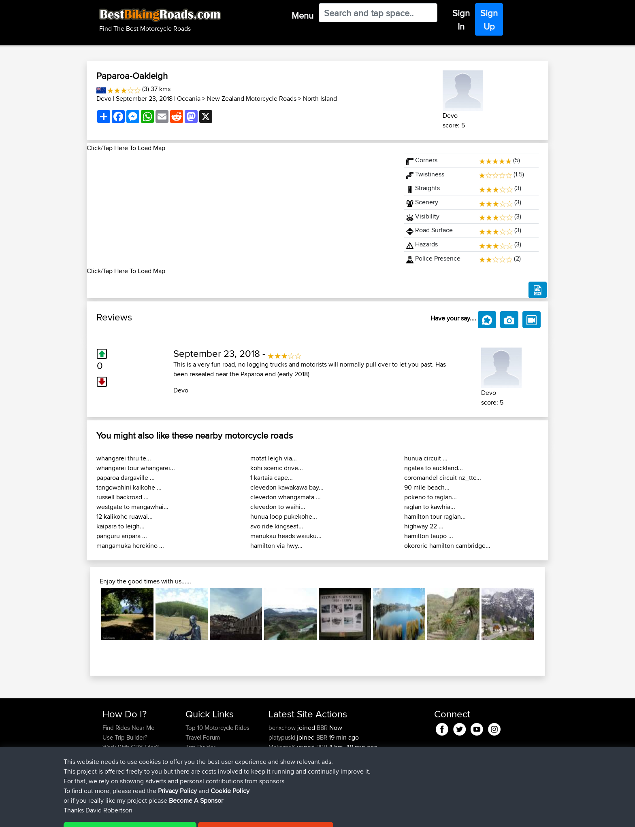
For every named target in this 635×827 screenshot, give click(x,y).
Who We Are (201, 757)
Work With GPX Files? (130, 747)
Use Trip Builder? (124, 737)
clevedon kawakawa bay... (287, 487)
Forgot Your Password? (133, 757)
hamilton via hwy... (276, 545)
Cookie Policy (251, 815)
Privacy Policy (211, 815)
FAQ (107, 776)
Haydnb (279, 776)
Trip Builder (200, 747)
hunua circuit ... (425, 458)
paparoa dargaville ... (125, 477)
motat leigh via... (273, 458)
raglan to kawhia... (429, 506)
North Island (320, 98)
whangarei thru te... (123, 458)
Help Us (196, 776)
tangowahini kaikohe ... (129, 487)
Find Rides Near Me (128, 727)
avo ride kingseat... (276, 526)
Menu (302, 15)
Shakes (279, 757)
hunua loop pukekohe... (283, 516)
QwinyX (279, 766)
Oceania (188, 98)
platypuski (282, 737)
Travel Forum (202, 737)
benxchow (282, 727)
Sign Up (489, 19)
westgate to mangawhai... (132, 506)
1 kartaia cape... (271, 477)
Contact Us (200, 766)
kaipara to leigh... (120, 526)
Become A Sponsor (128, 766)
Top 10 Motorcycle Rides (217, 727)
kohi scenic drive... (276, 468)
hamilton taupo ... (428, 536)
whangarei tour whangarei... (135, 468)
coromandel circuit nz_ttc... (442, 477)
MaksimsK (282, 747)
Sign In (461, 19)
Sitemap (178, 815)
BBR (322, 727)
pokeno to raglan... (430, 497)
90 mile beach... (427, 487)
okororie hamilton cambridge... (447, 545)
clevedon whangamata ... (285, 497)
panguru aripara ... (121, 536)
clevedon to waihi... (277, 506)
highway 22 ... (423, 526)
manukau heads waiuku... (286, 536)
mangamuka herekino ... (130, 545)
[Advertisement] (240, 209)
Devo (103, 98)
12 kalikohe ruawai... (124, 516)
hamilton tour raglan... (435, 516)
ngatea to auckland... (433, 468)
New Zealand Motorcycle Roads (251, 98)
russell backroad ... (122, 497)
